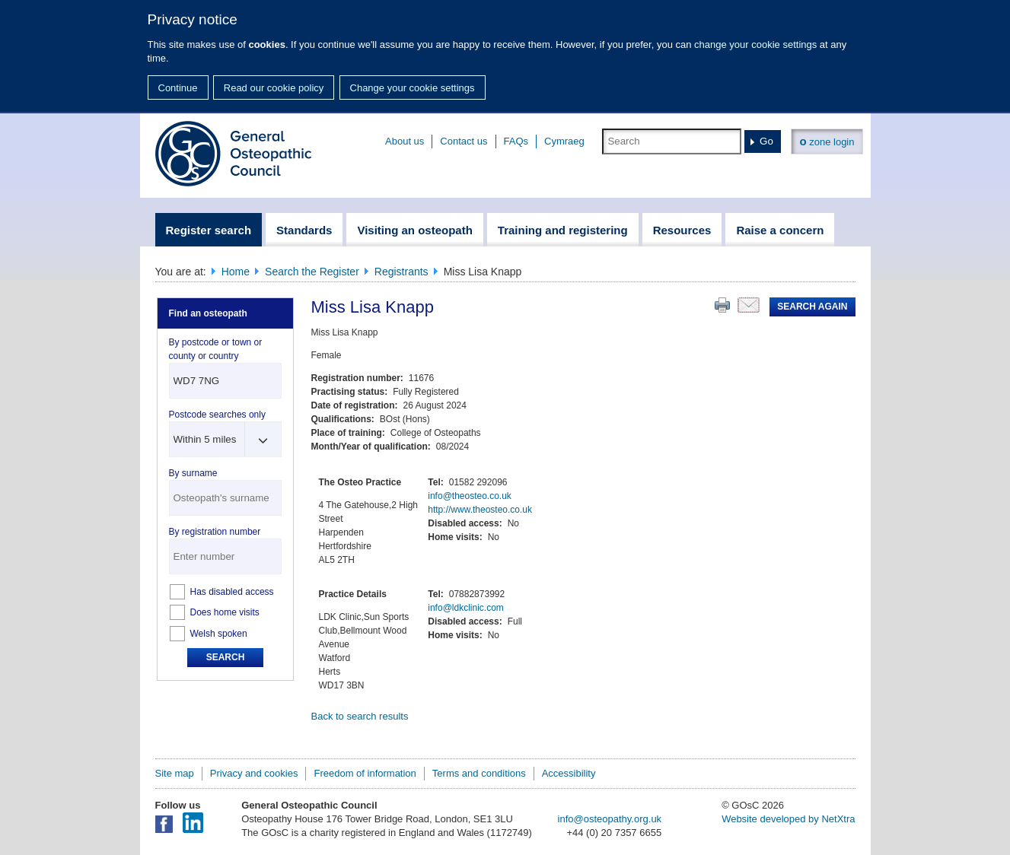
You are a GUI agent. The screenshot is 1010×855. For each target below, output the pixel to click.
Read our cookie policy (274, 88)
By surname (193, 473)
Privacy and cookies (254, 773)
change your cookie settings (755, 44)
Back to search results (360, 716)
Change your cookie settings (412, 88)
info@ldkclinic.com (466, 607)
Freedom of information (365, 773)
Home (235, 271)
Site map (174, 773)
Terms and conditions (479, 773)
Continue (178, 88)
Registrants (401, 271)
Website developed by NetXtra (788, 819)
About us (404, 141)
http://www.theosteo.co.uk (480, 509)
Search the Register (312, 271)
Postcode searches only (217, 414)
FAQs (516, 141)
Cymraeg (564, 141)
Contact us (463, 141)
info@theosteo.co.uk (469, 496)
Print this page (722, 305)
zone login (826, 141)
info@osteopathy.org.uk (610, 819)
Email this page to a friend (749, 305)
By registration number (215, 531)
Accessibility (569, 773)
